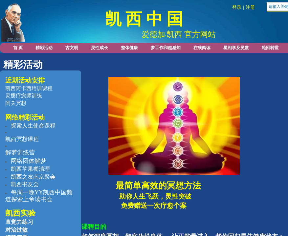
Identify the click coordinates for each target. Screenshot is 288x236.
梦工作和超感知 (166, 47)
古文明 (71, 47)
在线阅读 (201, 47)
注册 (250, 7)
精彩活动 (44, 47)
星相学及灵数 (236, 47)
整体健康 (129, 47)
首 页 (18, 47)
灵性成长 (99, 47)
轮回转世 (270, 47)
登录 (236, 7)
